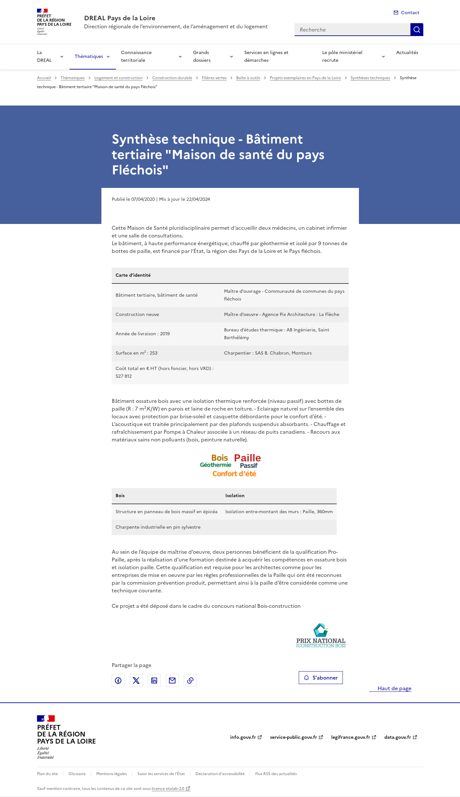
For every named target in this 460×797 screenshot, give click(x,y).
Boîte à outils (248, 78)
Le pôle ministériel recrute (342, 56)
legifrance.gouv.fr (350, 737)
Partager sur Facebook (118, 680)
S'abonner (321, 677)
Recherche (416, 29)
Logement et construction (118, 78)
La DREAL (44, 56)
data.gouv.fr (397, 737)
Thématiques (89, 56)
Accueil (44, 78)
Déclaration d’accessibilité (220, 774)
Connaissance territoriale (136, 56)
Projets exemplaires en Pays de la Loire (305, 78)
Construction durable (172, 78)
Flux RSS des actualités (276, 774)
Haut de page (393, 688)
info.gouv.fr (243, 737)
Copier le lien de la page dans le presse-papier (190, 680)
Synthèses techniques (370, 78)
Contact (410, 12)
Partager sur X (136, 680)
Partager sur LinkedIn (154, 680)
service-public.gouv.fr (293, 737)
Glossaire (77, 774)
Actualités (407, 52)
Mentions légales (111, 774)
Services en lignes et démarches (266, 56)
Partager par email (172, 680)
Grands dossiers (202, 56)
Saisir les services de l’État (161, 774)
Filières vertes (214, 78)
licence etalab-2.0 (168, 789)
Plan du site (47, 774)
